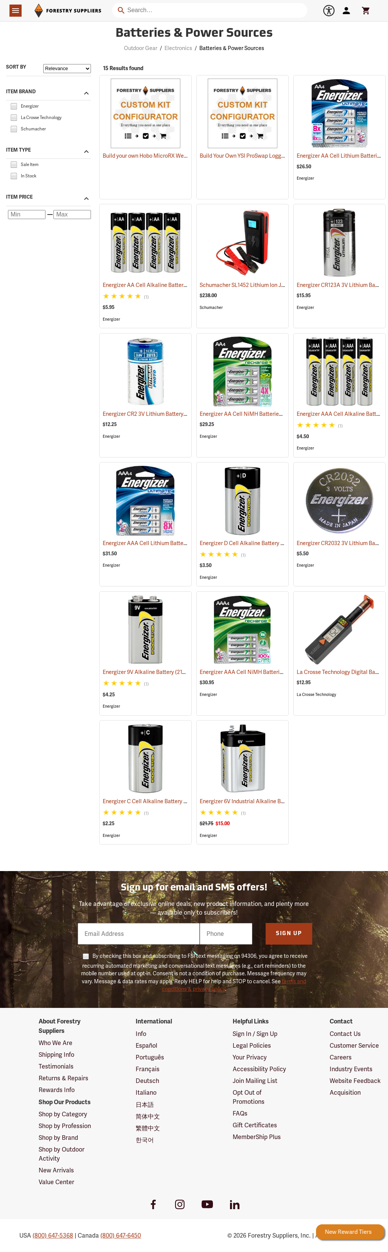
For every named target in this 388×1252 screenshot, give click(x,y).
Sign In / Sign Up (255, 1034)
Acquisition (345, 1093)
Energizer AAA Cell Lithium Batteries (155, 543)
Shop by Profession (65, 1126)
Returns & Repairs (63, 1078)
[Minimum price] (26, 214)
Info (141, 1034)
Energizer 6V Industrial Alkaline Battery (256, 801)
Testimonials (56, 1066)
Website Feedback (355, 1081)
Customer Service (354, 1046)
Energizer (305, 178)
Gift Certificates (255, 1125)
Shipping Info (56, 1055)
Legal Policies (252, 1046)
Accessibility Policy (259, 1069)
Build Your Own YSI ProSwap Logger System (252, 155)
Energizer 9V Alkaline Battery (146, 672)
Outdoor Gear (140, 48)
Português (150, 1057)
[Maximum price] (72, 214)
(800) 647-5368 (53, 1235)
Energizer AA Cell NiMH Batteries (249, 414)
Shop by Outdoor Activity (61, 1153)
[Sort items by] (67, 68)
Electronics (178, 48)
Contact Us (345, 1034)
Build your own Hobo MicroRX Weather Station (159, 155)
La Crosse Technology (316, 694)
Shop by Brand (58, 1138)
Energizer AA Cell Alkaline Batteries (155, 285)
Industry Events (351, 1069)
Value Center (56, 1182)
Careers (341, 1057)
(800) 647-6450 (120, 1235)
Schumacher (211, 307)
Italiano (146, 1093)
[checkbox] (13, 106)
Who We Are (55, 1043)
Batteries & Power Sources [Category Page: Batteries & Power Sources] (194, 34)
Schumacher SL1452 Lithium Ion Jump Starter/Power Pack (278, 285)
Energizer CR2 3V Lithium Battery (153, 414)
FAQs (240, 1113)
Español (146, 1046)
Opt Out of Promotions (248, 1097)
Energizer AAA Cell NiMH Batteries (250, 672)
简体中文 (148, 1116)
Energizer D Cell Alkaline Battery (248, 543)
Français (148, 1069)
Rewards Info (57, 1090)
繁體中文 (148, 1128)
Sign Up (289, 934)
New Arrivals (56, 1170)
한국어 (145, 1140)
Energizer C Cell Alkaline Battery (150, 801)
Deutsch (147, 1081)
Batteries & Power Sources (231, 48)
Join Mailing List (255, 1081)
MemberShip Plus (257, 1137)
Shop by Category (63, 1114)
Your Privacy (250, 1057)
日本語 (145, 1105)
